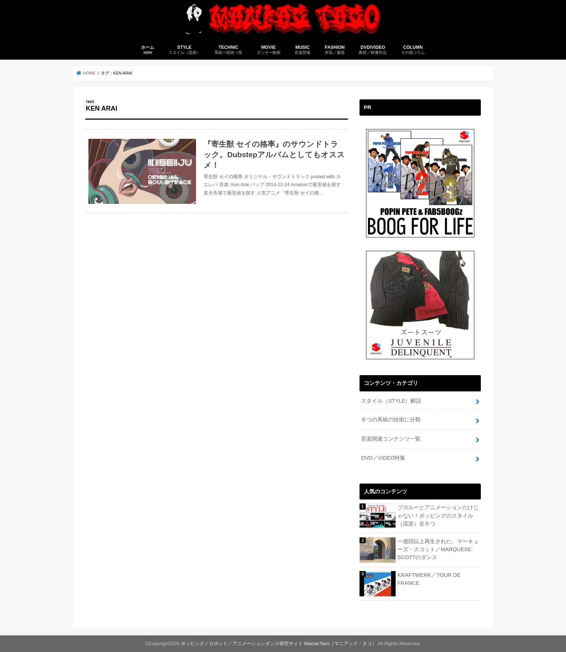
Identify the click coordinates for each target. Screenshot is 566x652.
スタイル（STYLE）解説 (391, 401)
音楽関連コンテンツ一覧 (391, 439)
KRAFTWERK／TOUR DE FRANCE (429, 579)
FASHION (335, 50)
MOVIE (268, 50)
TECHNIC (228, 50)
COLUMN (413, 50)
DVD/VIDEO (373, 50)
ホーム (147, 50)
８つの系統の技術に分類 (391, 419)
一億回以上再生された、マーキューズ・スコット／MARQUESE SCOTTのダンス (438, 549)
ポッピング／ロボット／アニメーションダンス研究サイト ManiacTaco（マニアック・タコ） (278, 643)
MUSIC (302, 50)
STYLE (184, 50)
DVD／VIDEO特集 (383, 458)
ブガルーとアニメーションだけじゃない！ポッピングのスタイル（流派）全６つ (438, 515)
